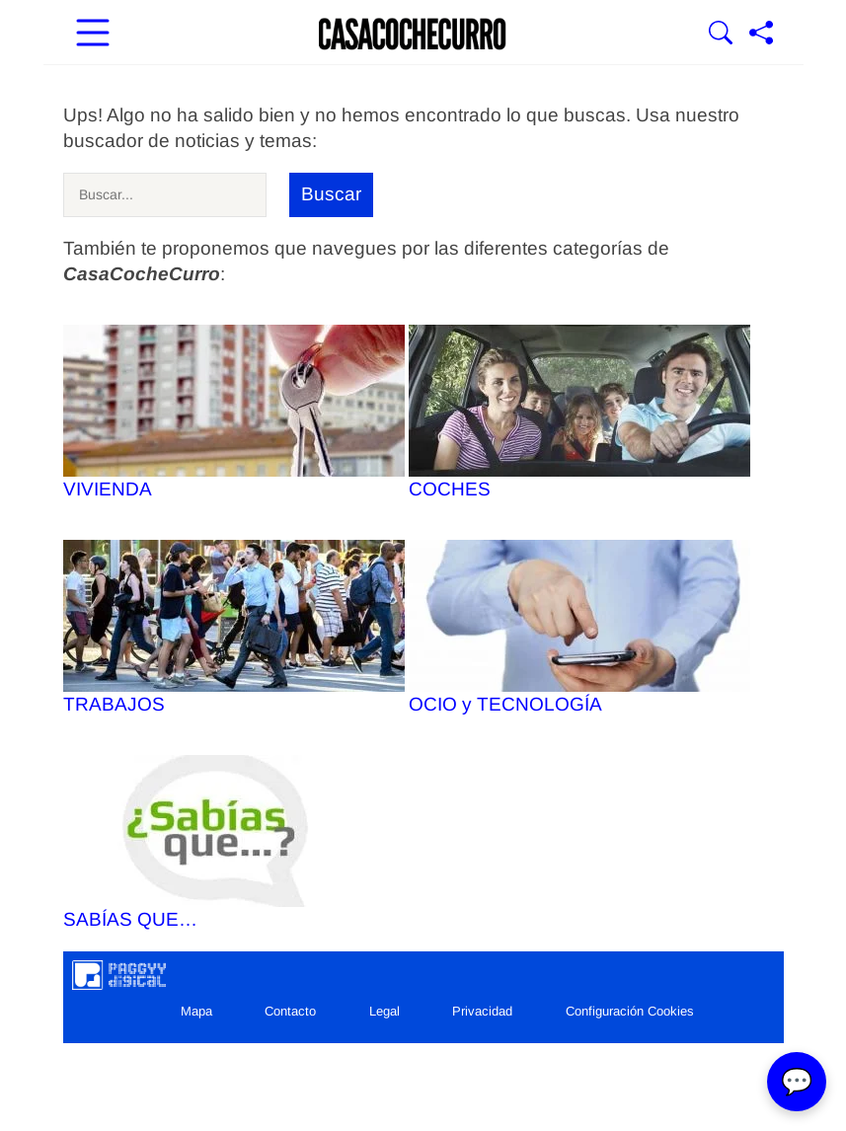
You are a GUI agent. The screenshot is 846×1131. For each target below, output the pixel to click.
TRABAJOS (234, 627)
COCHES (579, 412)
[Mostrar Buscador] (720, 34)
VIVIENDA (234, 412)
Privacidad (482, 1011)
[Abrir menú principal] (92, 34)
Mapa (196, 1011)
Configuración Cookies (630, 1011)
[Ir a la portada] (412, 34)
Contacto (290, 1011)
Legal (384, 1011)
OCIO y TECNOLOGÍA (579, 627)
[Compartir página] (761, 34)
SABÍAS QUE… (234, 842)
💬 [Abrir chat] (796, 1081)
